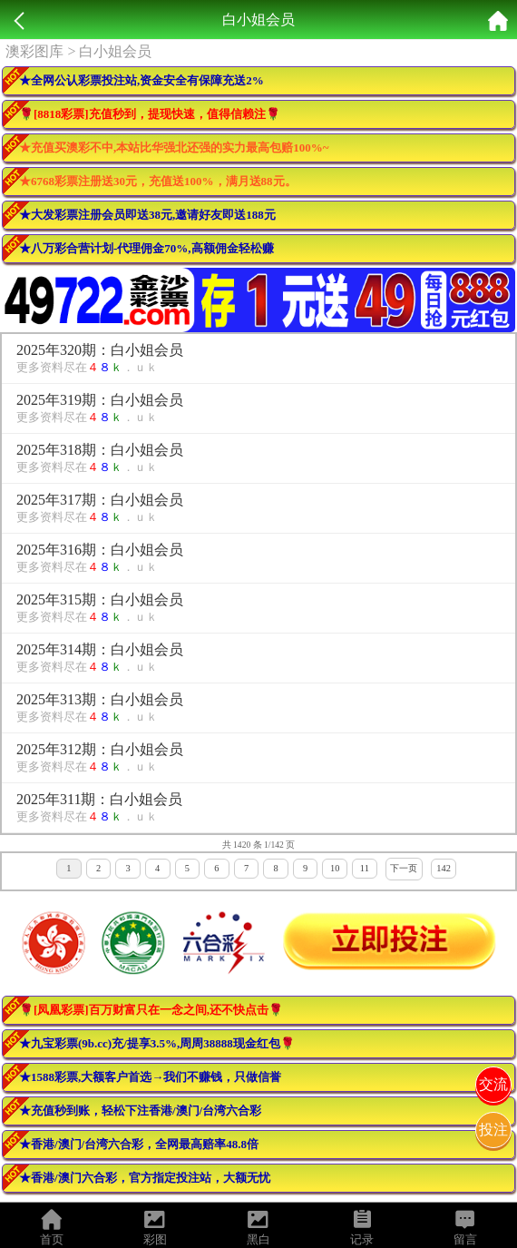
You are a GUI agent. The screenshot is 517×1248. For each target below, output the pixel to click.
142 (443, 868)
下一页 (403, 868)
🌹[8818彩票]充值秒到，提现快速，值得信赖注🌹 (149, 114)
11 (364, 868)
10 (334, 868)
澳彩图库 (34, 51)
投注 (493, 1129)
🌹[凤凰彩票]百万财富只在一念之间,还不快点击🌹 (151, 1010)
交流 (493, 1084)
